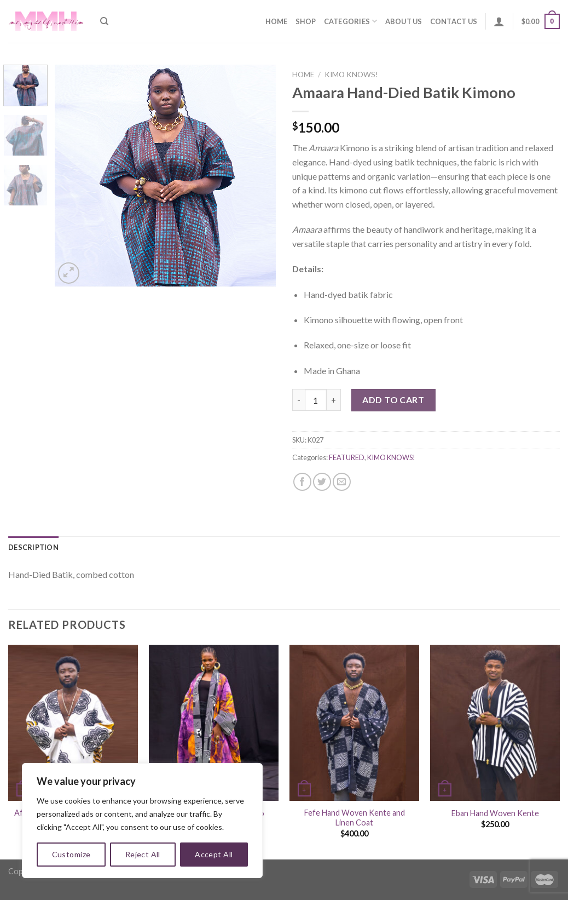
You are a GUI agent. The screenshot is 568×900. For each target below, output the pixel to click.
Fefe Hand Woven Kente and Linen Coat (354, 818)
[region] (142, 820)
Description (33, 547)
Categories (351, 21)
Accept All (214, 854)
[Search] (104, 21)
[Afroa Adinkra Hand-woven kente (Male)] (73, 723)
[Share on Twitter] (322, 482)
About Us (403, 21)
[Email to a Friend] (342, 482)
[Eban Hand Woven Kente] (495, 723)
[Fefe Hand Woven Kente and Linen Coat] (354, 723)
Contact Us (454, 21)
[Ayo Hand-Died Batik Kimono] (214, 723)
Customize (71, 854)
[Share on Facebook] (302, 482)
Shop (305, 21)
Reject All (142, 854)
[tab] (33, 547)
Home (276, 21)
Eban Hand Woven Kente (495, 813)
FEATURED (346, 457)
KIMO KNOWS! (351, 74)
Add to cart (393, 399)
